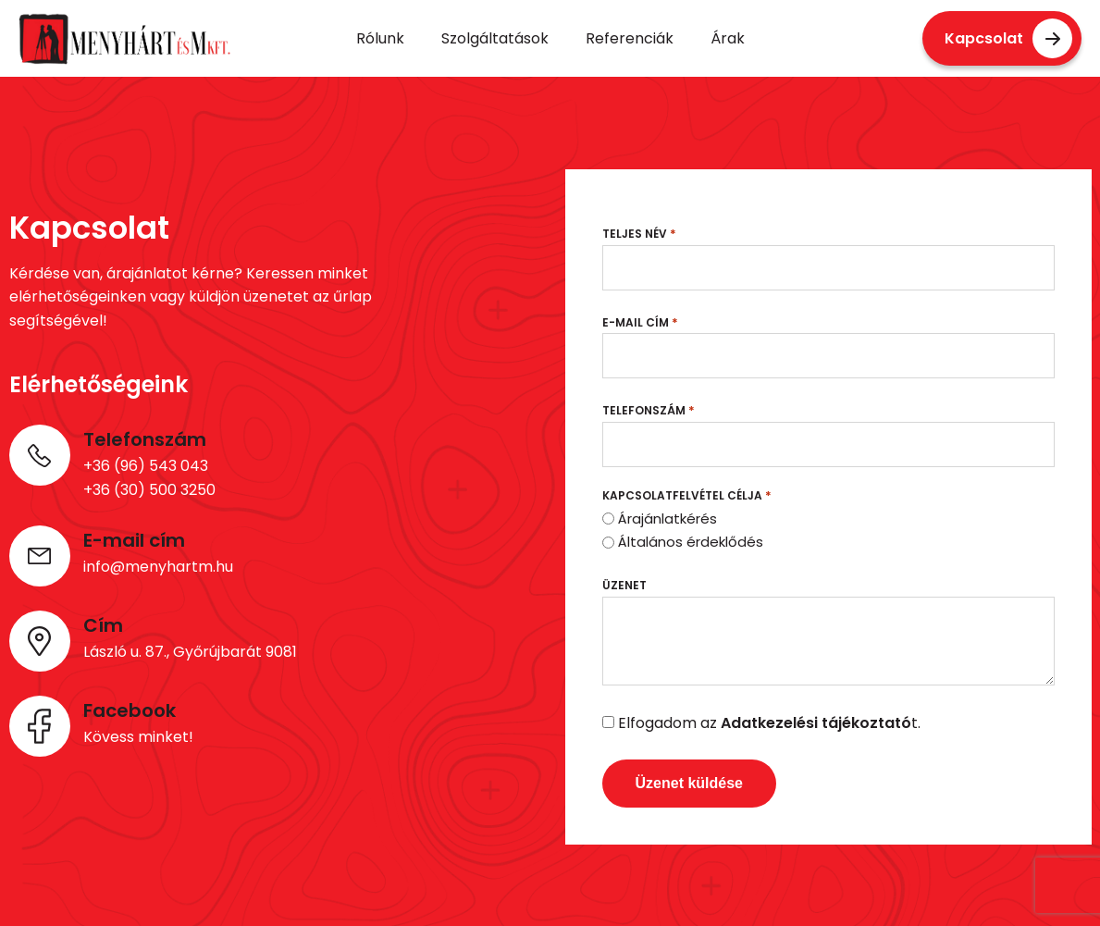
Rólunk (380, 38)
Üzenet (624, 585)
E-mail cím (640, 322)
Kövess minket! (138, 736)
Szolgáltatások (495, 38)
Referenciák (630, 38)
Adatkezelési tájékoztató (816, 723)
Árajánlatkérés (667, 518)
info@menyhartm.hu (158, 566)
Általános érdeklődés (690, 541)
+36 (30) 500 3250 (149, 489)
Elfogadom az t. (769, 723)
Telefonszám (648, 410)
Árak (728, 38)
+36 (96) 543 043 (145, 465)
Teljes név (639, 233)
